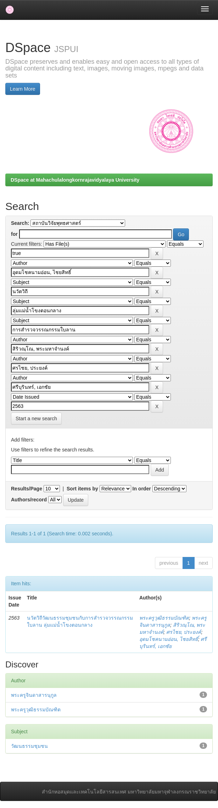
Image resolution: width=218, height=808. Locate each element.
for (14, 234)
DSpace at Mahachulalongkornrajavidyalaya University (75, 180)
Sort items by (82, 488)
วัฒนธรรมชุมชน (29, 746)
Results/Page (26, 488)
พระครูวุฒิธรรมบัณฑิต (164, 618)
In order (142, 488)
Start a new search (36, 418)
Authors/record (29, 499)
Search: (20, 223)
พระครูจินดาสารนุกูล (34, 695)
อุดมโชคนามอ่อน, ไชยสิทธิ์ (168, 639)
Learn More (22, 89)
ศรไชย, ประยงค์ (183, 632)
